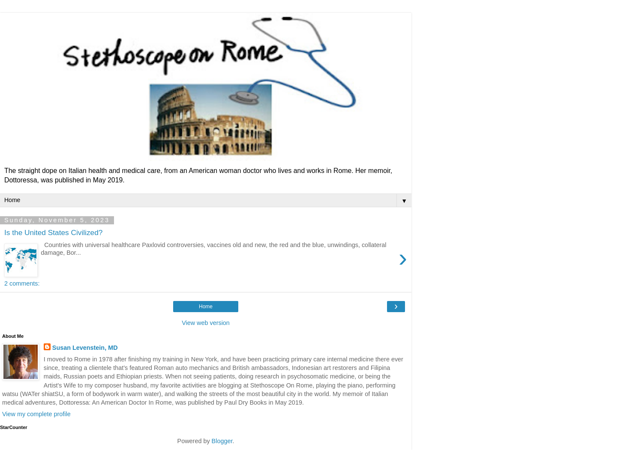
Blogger (222, 441)
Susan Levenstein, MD (85, 347)
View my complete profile (36, 414)
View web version (206, 322)
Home (206, 307)
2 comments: (21, 283)
